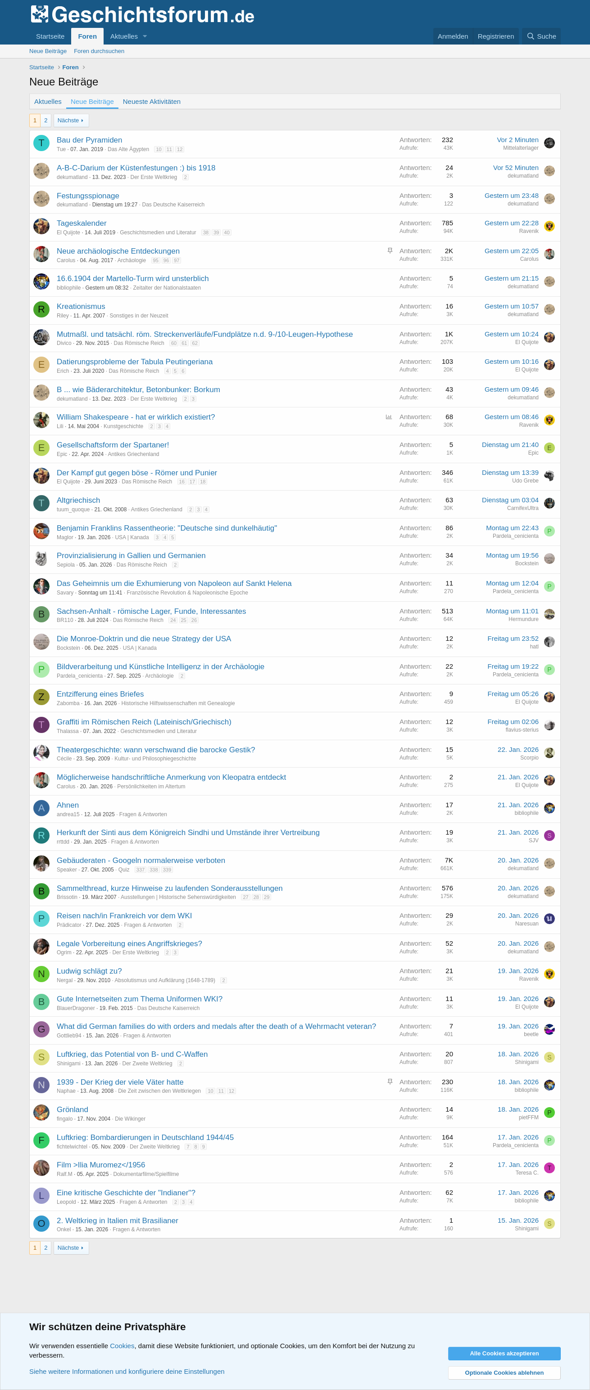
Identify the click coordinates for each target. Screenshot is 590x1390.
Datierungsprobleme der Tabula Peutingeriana (135, 362)
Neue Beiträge (48, 51)
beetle (531, 1034)
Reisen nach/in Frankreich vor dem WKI (124, 916)
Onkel (64, 1229)
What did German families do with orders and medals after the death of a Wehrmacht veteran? (216, 1026)
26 (194, 620)
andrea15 (68, 814)
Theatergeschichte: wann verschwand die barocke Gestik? (156, 750)
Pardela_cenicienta (516, 536)
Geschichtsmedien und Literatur (158, 232)
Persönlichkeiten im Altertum (151, 786)
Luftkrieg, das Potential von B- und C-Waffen (132, 1054)
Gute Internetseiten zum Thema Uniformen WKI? (139, 999)
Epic (62, 454)
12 (179, 149)
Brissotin (67, 897)
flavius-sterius (522, 730)
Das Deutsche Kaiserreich (173, 204)
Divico (64, 343)
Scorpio (529, 758)
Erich (63, 371)
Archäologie (132, 260)
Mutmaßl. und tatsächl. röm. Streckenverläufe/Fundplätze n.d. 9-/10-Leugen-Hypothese (205, 334)
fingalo (65, 1119)
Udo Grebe (525, 481)
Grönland (72, 1109)
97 (176, 260)
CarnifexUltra (523, 508)
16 (182, 481)
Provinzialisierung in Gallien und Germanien (131, 555)
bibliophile (69, 288)
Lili (60, 426)
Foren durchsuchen (99, 51)
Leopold (66, 1202)
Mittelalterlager (521, 148)
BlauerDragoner (76, 1008)
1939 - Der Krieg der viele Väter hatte (120, 1082)
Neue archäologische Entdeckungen (118, 251)
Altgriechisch (78, 500)
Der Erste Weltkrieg (153, 177)
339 (167, 869)
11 (169, 149)
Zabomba (68, 703)
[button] (145, 36)
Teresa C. (527, 1173)
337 (140, 869)
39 (216, 232)
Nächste (68, 120)
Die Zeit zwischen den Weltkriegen (159, 1091)
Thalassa (68, 731)
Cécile (64, 758)
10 (158, 149)
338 (154, 869)
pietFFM (529, 1117)
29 (266, 897)
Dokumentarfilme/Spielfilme (146, 1174)
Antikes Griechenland (133, 454)
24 (173, 620)
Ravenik (529, 231)
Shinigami (69, 1063)
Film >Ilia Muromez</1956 (101, 1165)
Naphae (66, 1091)
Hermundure (523, 619)
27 (245, 897)
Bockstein (527, 563)
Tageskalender (82, 223)
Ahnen (68, 805)
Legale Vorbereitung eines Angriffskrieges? (129, 943)
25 (183, 620)
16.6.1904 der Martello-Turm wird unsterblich (133, 278)
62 (195, 343)
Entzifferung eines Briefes (100, 694)
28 (256, 897)
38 (206, 232)
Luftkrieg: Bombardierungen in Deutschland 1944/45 (145, 1137)
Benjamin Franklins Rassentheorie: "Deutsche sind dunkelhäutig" (167, 528)
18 (202, 481)
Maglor (65, 537)
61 (184, 343)
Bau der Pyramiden (90, 140)
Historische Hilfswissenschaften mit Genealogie (178, 703)
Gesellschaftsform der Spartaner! (113, 445)
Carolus (66, 260)
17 (192, 481)
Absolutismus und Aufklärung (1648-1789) (165, 980)
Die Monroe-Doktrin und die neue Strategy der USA (144, 639)
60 (174, 343)
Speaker (67, 870)
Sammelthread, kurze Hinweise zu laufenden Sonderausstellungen (170, 888)
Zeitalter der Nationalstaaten (167, 288)
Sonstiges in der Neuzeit (138, 316)
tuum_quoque (73, 509)
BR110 (65, 620)
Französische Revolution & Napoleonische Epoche (187, 593)
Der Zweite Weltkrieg (147, 1063)
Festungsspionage (88, 196)
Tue (61, 149)
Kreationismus (81, 306)
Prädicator (69, 925)
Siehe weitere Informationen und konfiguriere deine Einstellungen (127, 1371)
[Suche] (541, 36)
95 (156, 260)
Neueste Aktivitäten (152, 101)
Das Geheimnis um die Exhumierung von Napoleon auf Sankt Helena (174, 583)
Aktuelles (124, 36)
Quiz (124, 870)
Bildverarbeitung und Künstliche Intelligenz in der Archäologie (160, 666)
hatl (534, 647)
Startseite (50, 36)
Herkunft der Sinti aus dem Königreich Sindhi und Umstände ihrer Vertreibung (188, 832)
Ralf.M (65, 1174)
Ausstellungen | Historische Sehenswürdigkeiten (178, 897)
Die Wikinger (130, 1119)
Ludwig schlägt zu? (89, 971)
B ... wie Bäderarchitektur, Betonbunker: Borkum (138, 389)
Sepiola (66, 565)
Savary (65, 593)
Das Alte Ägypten (128, 149)
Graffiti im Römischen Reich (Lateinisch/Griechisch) (144, 722)
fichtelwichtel (72, 1147)
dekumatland (72, 177)
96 (166, 260)
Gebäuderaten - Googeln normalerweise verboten (141, 860)
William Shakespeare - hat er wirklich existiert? (136, 417)
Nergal (65, 980)
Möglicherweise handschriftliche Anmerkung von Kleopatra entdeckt (171, 777)
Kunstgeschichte (123, 426)
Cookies (122, 1346)
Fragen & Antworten (143, 814)
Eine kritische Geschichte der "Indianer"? (126, 1193)
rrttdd (63, 842)
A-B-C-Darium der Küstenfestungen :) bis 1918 (136, 168)
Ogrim (64, 952)
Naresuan (527, 924)
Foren (87, 36)
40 (227, 232)
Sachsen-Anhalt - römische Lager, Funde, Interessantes (151, 611)
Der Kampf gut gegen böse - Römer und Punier (137, 473)
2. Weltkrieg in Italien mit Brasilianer (117, 1220)
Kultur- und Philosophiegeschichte (155, 758)
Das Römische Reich (139, 343)
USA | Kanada (132, 537)
